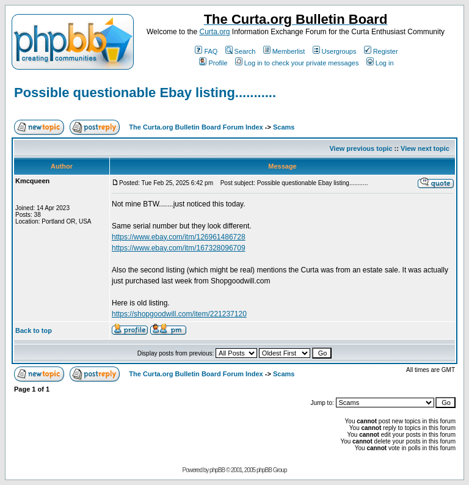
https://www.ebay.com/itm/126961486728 (178, 237)
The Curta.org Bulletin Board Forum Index (196, 127)
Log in (380, 63)
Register (381, 51)
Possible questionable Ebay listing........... (145, 92)
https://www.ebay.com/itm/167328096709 (178, 248)
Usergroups (335, 51)
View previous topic (360, 148)
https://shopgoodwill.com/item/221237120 (179, 314)
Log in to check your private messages (297, 63)
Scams (283, 127)
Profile (213, 63)
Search (240, 51)
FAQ (206, 51)
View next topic (425, 148)
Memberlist (284, 51)
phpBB (217, 470)
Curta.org (214, 31)
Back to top (33, 330)
